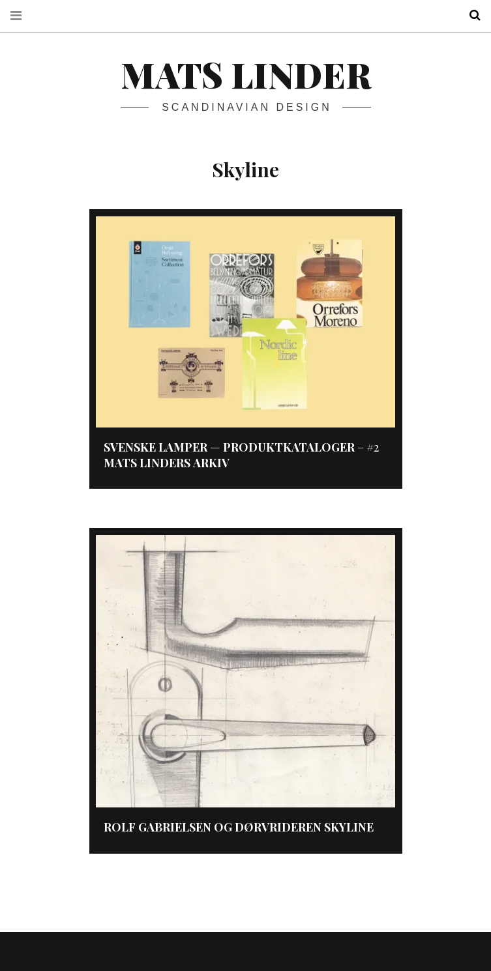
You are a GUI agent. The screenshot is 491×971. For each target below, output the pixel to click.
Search (470, 15)
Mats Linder (246, 74)
